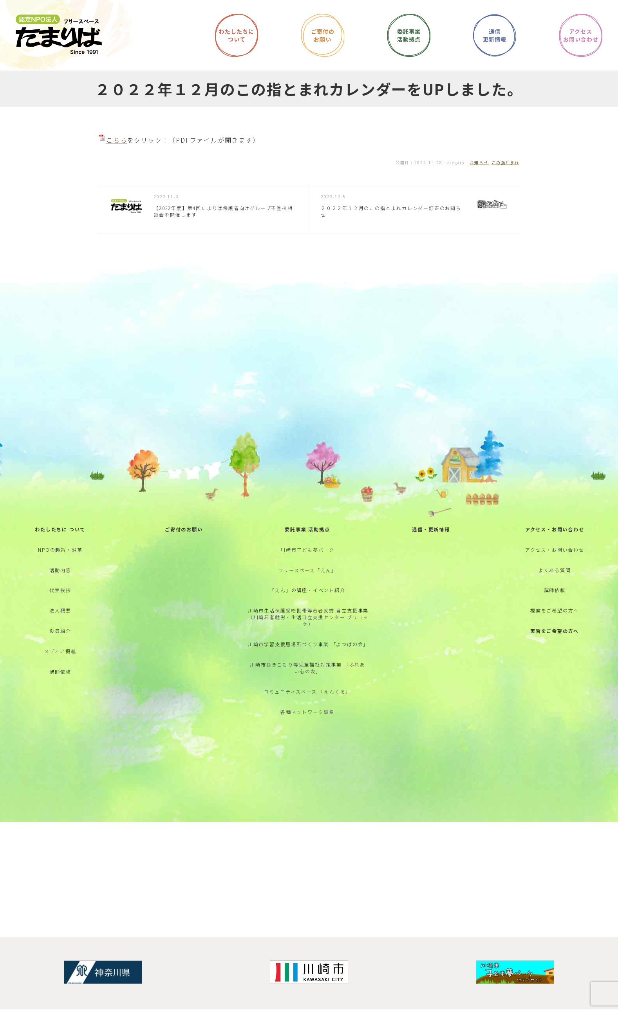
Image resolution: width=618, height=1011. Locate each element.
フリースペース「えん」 (307, 587)
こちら (116, 140)
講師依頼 (60, 698)
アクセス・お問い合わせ (554, 542)
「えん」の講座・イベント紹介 (307, 609)
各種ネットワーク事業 (307, 740)
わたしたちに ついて (60, 542)
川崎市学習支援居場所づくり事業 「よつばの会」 (307, 667)
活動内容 (60, 587)
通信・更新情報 (431, 542)
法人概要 (60, 632)
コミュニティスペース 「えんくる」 (307, 718)
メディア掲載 (60, 676)
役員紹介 (60, 653)
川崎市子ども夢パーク (307, 565)
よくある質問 (554, 587)
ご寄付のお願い (184, 542)
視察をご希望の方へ (554, 632)
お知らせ (479, 162)
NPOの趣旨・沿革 (60, 565)
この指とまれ (505, 162)
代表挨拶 (60, 609)
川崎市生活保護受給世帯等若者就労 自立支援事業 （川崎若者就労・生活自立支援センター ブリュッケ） (308, 639)
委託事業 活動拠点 (307, 542)
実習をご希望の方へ (554, 653)
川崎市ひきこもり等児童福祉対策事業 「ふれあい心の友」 (307, 692)
